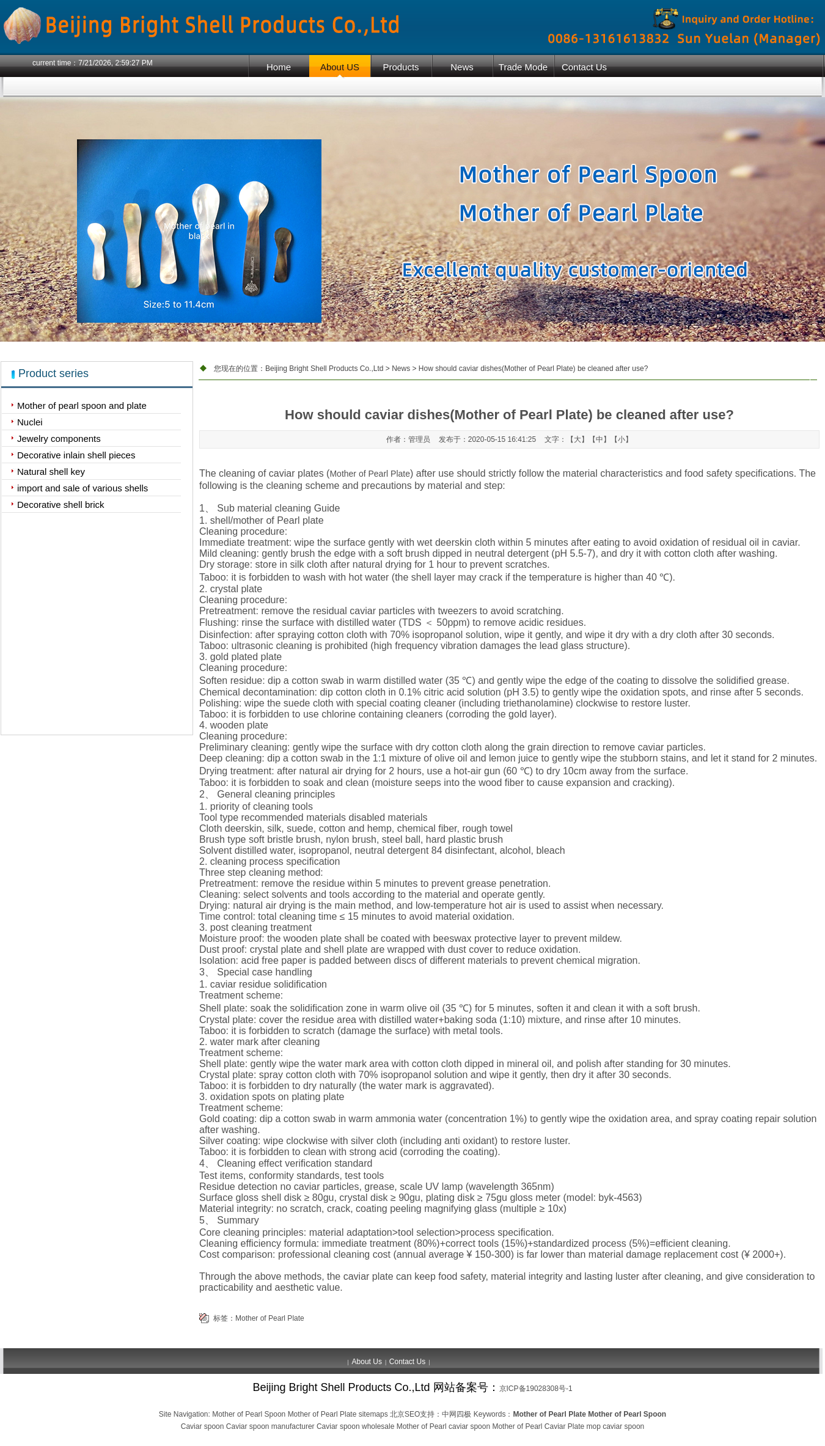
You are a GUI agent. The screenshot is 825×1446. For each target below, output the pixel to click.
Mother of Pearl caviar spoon (443, 1426)
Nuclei (30, 422)
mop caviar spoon (616, 1426)
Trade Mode (523, 67)
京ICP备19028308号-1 (536, 1388)
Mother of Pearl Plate (369, 474)
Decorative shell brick (61, 504)
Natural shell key (51, 471)
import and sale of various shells (82, 488)
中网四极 (456, 1414)
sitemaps (373, 1414)
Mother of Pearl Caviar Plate (538, 1426)
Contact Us (584, 67)
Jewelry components (59, 438)
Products (401, 67)
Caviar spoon (202, 1426)
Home (278, 67)
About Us (367, 1361)
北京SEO (405, 1414)
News (462, 67)
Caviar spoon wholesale (355, 1426)
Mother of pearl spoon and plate (82, 405)
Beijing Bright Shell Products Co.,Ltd (324, 368)
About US (339, 67)
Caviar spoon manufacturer (270, 1426)
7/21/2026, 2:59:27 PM (115, 63)
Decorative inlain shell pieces (76, 455)
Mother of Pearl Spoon (248, 1414)
